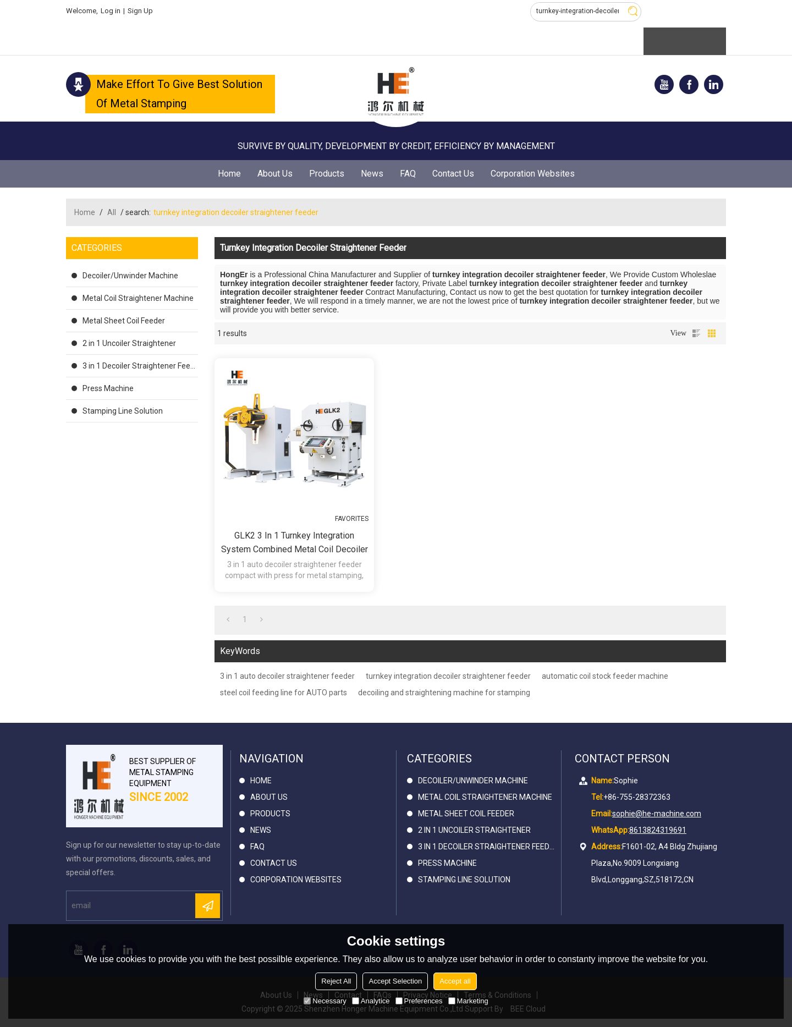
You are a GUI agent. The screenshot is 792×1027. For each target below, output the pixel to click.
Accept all (454, 981)
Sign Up (140, 11)
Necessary (325, 1001)
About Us (275, 173)
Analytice (371, 1001)
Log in (110, 11)
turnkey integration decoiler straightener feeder (448, 676)
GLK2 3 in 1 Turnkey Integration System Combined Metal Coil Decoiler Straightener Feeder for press (294, 543)
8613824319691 (657, 830)
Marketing (468, 1001)
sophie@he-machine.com (656, 813)
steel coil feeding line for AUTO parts (283, 692)
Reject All (336, 981)
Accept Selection (395, 981)
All (111, 212)
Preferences (419, 1001)
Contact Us (453, 173)
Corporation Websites (533, 173)
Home (229, 173)
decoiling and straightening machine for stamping (444, 692)
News (372, 173)
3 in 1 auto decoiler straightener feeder (287, 676)
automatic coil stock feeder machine (605, 676)
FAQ (408, 173)
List (696, 333)
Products (326, 173)
